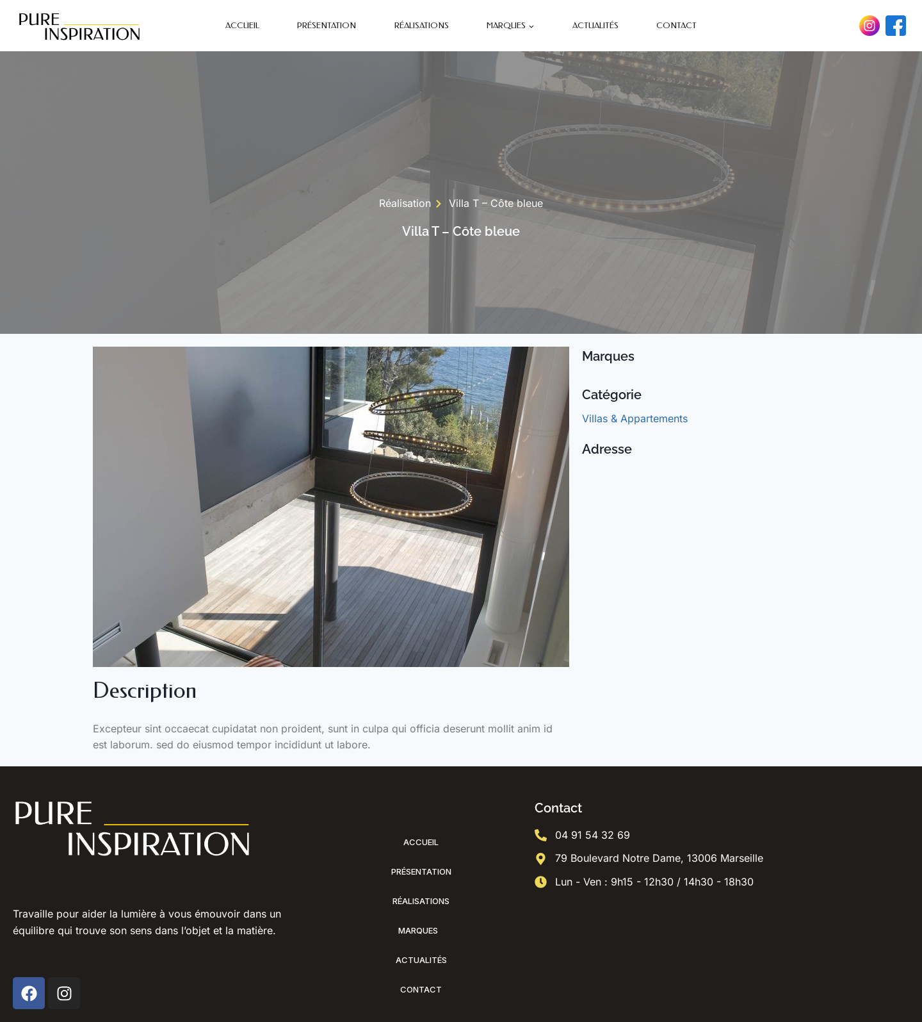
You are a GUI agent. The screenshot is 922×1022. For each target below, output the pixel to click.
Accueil (242, 25)
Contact (676, 25)
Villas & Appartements (635, 418)
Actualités (595, 25)
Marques (421, 930)
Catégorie (612, 394)
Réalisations (421, 25)
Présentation (326, 25)
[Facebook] (896, 26)
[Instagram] (869, 26)
